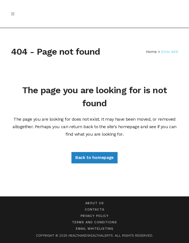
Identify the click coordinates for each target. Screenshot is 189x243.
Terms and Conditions (94, 222)
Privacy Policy (95, 216)
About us (94, 203)
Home (151, 52)
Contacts (95, 209)
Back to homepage (94, 157)
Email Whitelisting (94, 229)
